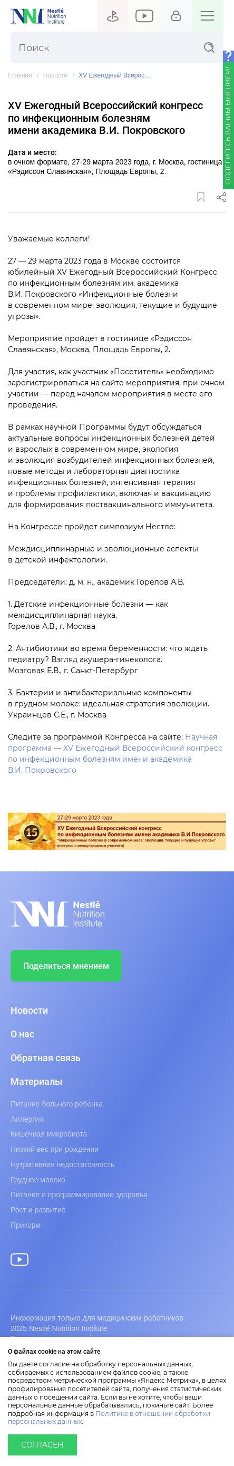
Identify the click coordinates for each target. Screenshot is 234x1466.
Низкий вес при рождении (55, 1149)
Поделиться (221, 197)
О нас (22, 1034)
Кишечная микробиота (49, 1134)
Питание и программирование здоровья (79, 1194)
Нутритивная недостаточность (62, 1164)
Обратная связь (46, 1058)
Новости (55, 75)
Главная (20, 75)
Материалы (36, 1082)
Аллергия (27, 1119)
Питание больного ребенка (57, 1104)
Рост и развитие (38, 1210)
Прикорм (26, 1225)
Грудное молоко (38, 1180)
